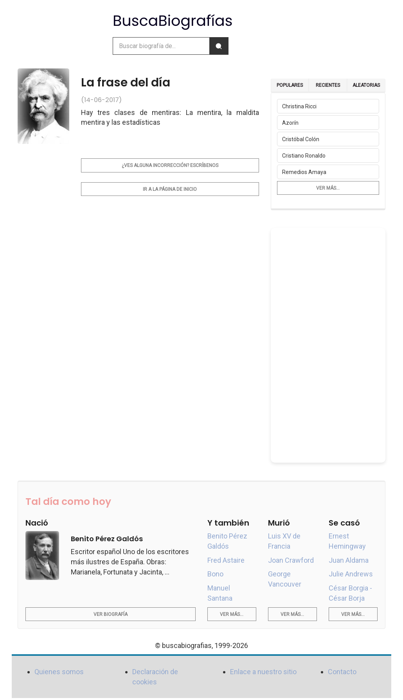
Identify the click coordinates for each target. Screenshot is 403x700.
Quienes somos (59, 672)
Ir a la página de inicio (170, 189)
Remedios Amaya (304, 172)
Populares (290, 85)
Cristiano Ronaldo (304, 156)
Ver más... (328, 188)
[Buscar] (218, 46)
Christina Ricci (299, 106)
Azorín (290, 123)
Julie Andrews (351, 574)
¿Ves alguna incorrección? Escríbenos (170, 165)
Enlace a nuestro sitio (263, 672)
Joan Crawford (291, 560)
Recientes (328, 85)
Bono (215, 574)
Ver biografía (111, 614)
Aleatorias (366, 85)
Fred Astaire (226, 560)
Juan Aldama (349, 560)
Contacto (342, 672)
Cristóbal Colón (300, 139)
